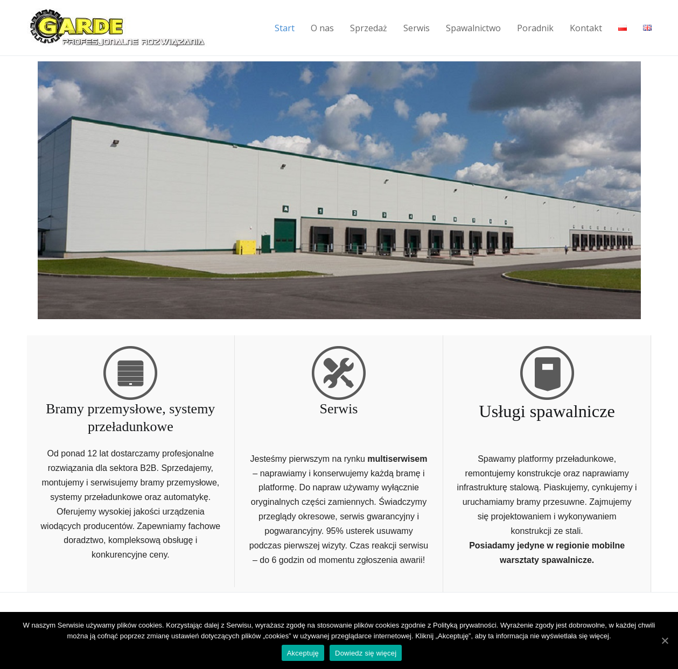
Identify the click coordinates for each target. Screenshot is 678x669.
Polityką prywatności (465, 625)
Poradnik (535, 28)
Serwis (416, 28)
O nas (322, 28)
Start (285, 28)
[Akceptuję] (664, 640)
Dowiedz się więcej (365, 653)
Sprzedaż (368, 28)
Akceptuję (303, 653)
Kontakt (586, 28)
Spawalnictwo (473, 28)
